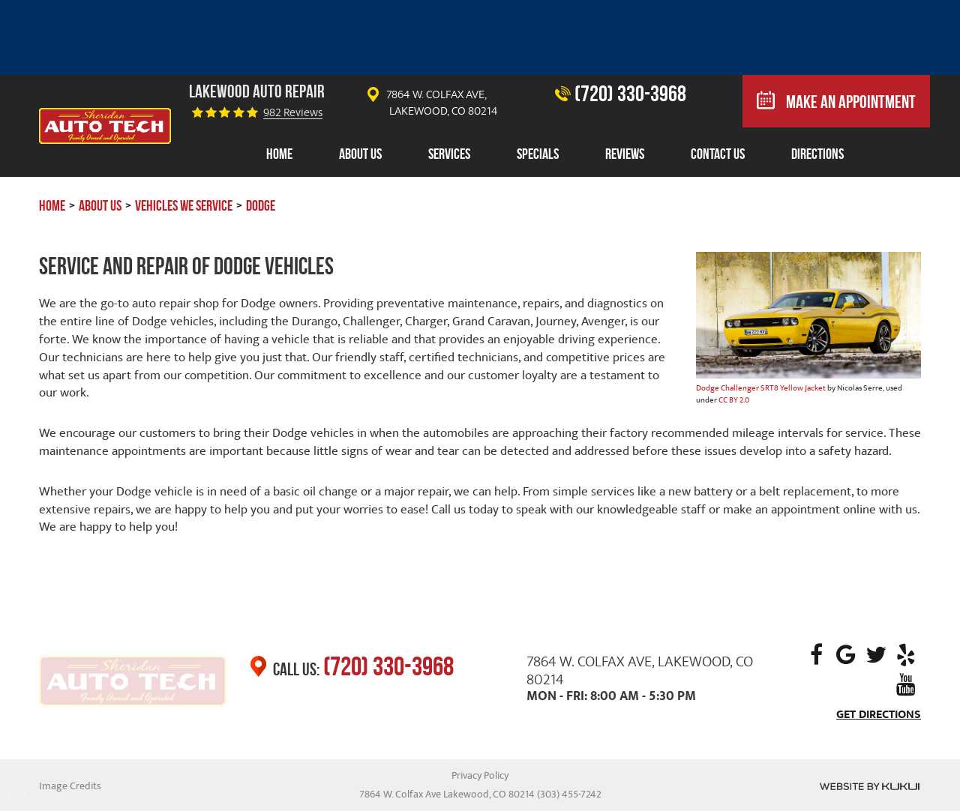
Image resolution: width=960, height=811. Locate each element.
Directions (817, 153)
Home (279, 153)
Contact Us (718, 153)
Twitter (876, 655)
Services (449, 153)
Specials (538, 153)
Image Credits (70, 786)
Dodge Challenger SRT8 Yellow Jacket (761, 388)
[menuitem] (279, 154)
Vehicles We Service (183, 205)
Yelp (906, 655)
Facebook (816, 655)
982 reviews (292, 112)
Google (846, 655)
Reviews (624, 153)
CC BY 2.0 (733, 400)
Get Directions (878, 715)
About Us (360, 153)
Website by (869, 786)
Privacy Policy (480, 775)
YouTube (906, 685)
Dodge (260, 205)
